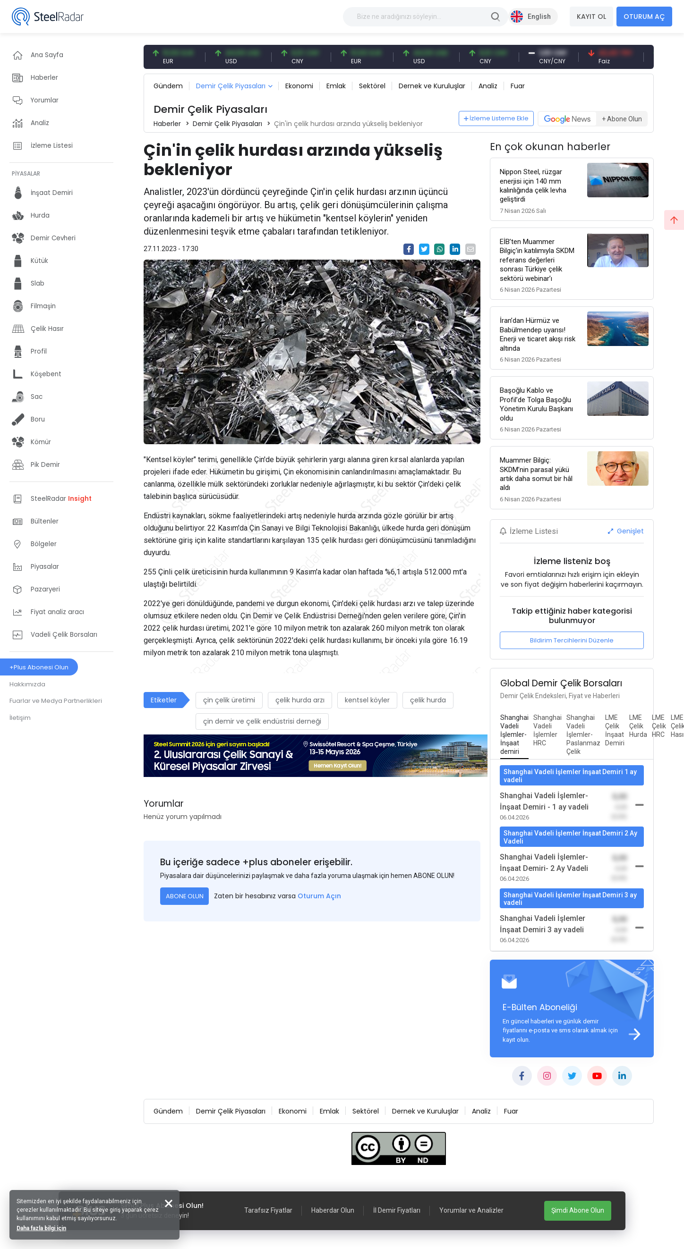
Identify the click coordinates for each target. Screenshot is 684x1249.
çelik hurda (428, 700)
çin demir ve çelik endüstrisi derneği (262, 721)
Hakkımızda (27, 684)
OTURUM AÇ (644, 16)
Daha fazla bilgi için (41, 1228)
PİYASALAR (26, 173)
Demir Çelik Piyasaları (230, 86)
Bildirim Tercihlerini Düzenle (572, 640)
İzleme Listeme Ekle (496, 118)
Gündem (168, 86)
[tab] (514, 735)
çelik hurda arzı (300, 700)
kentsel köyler (367, 700)
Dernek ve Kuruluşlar (432, 86)
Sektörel (372, 86)
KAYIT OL (591, 16)
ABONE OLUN (185, 896)
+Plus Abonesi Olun (38, 667)
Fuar (518, 86)
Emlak (336, 86)
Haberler (167, 123)
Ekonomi (299, 86)
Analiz (488, 86)
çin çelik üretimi (229, 700)
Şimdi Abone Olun (577, 1210)
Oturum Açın (319, 896)
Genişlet (626, 531)
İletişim (20, 717)
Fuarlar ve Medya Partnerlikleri (55, 700)
